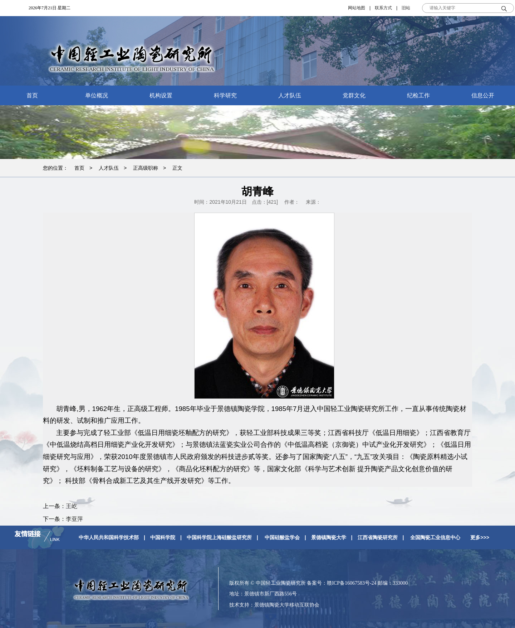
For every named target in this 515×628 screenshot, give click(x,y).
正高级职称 (145, 168)
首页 (32, 95)
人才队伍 (289, 95)
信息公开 (482, 95)
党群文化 (354, 95)
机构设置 (160, 95)
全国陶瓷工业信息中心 (435, 537)
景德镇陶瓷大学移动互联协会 (286, 605)
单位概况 (96, 95)
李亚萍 (74, 519)
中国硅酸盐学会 (282, 537)
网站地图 (356, 7)
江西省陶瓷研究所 (378, 537)
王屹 (71, 506)
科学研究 (225, 95)
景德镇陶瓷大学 (328, 537)
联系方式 (383, 7)
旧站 (406, 7)
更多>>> (479, 537)
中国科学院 (162, 537)
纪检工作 (418, 95)
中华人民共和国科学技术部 (109, 537)
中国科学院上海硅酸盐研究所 (219, 537)
